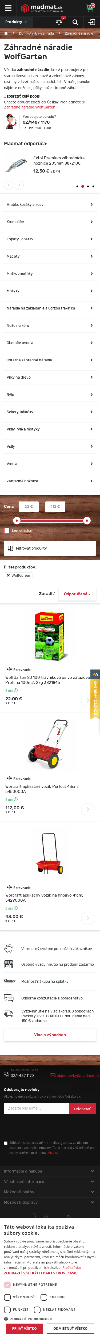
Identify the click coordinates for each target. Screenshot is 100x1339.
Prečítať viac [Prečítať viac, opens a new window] (71, 1267)
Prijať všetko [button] (24, 1328)
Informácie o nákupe (49, 1172)
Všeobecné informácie (49, 1182)
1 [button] (77, 187)
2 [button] (82, 187)
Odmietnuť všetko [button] (70, 1328)
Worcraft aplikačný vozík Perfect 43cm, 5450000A (42, 790)
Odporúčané (77, 595)
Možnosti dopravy (49, 1203)
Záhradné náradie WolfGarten (29, 107)
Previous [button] (8, 186)
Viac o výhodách (50, 1036)
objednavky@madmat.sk (78, 1076)
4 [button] (93, 187)
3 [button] (88, 187)
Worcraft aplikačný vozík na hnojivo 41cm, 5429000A (44, 899)
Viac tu (53, 1154)
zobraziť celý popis (23, 96)
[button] (50, 1272)
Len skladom (22, 531)
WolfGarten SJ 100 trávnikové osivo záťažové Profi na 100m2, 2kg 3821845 (47, 681)
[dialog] (50, 1278)
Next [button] (19, 186)
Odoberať (82, 1110)
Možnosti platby (49, 1193)
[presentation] (44, 1128)
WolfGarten (18, 577)
